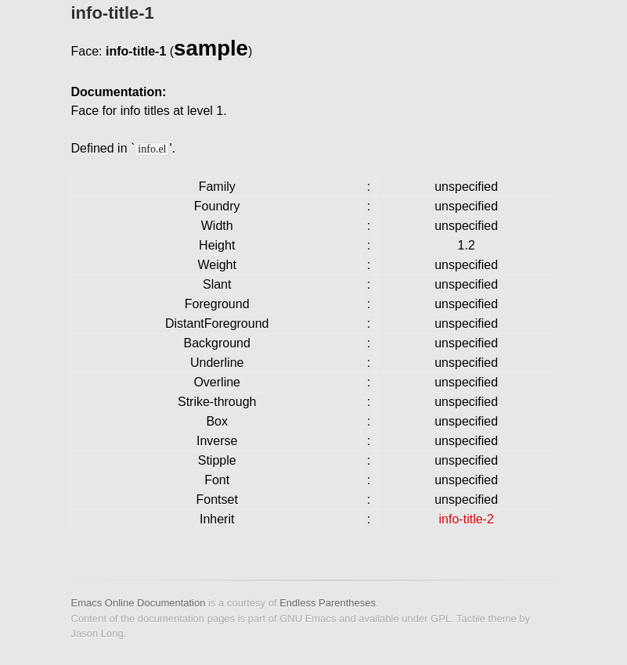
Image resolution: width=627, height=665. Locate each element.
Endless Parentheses (327, 603)
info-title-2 (466, 519)
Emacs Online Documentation (138, 603)
